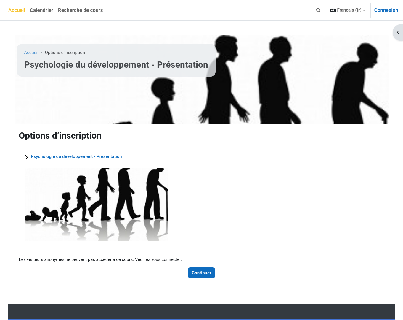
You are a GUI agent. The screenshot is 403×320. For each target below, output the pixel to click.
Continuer (201, 272)
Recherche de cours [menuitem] (80, 10)
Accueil (33, 52)
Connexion (386, 10)
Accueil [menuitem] (16, 10)
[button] (318, 10)
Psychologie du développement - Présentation (78, 156)
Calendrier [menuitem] (41, 10)
